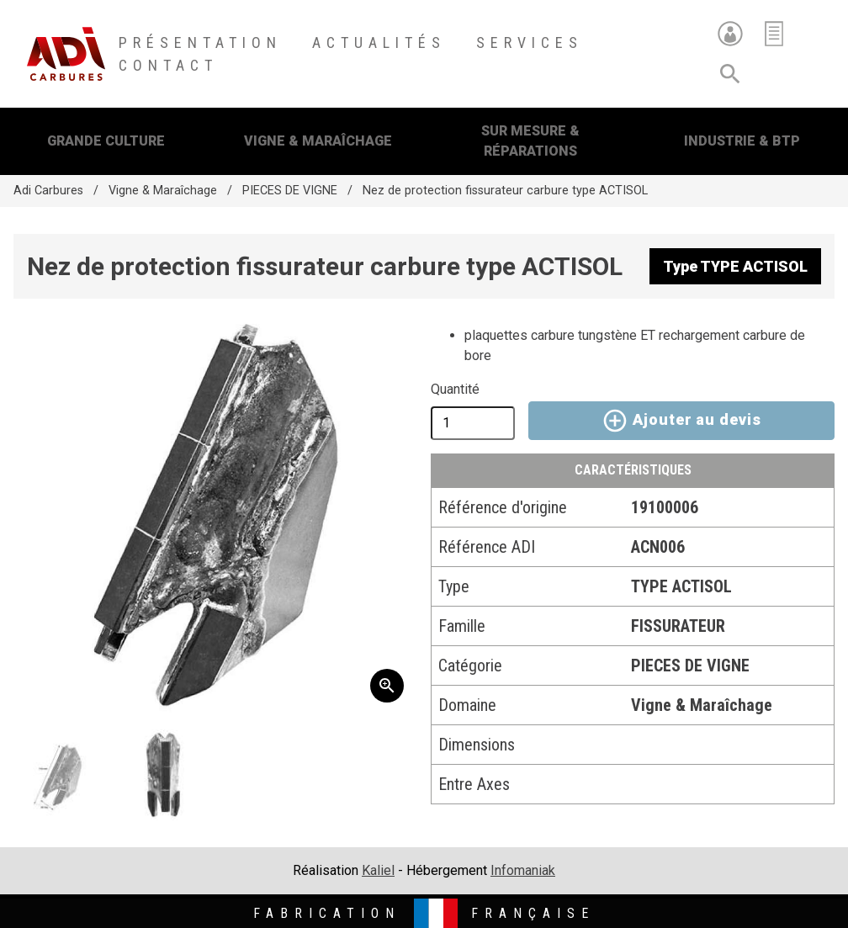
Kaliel (378, 870)
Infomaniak (522, 870)
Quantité (455, 389)
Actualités (379, 42)
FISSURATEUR (678, 626)
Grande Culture (106, 141)
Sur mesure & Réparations (530, 141)
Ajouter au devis (681, 420)
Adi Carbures (48, 190)
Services (529, 42)
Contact (168, 65)
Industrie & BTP (742, 141)
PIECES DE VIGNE (289, 190)
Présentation (200, 42)
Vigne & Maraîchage (318, 141)
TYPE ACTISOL (681, 586)
